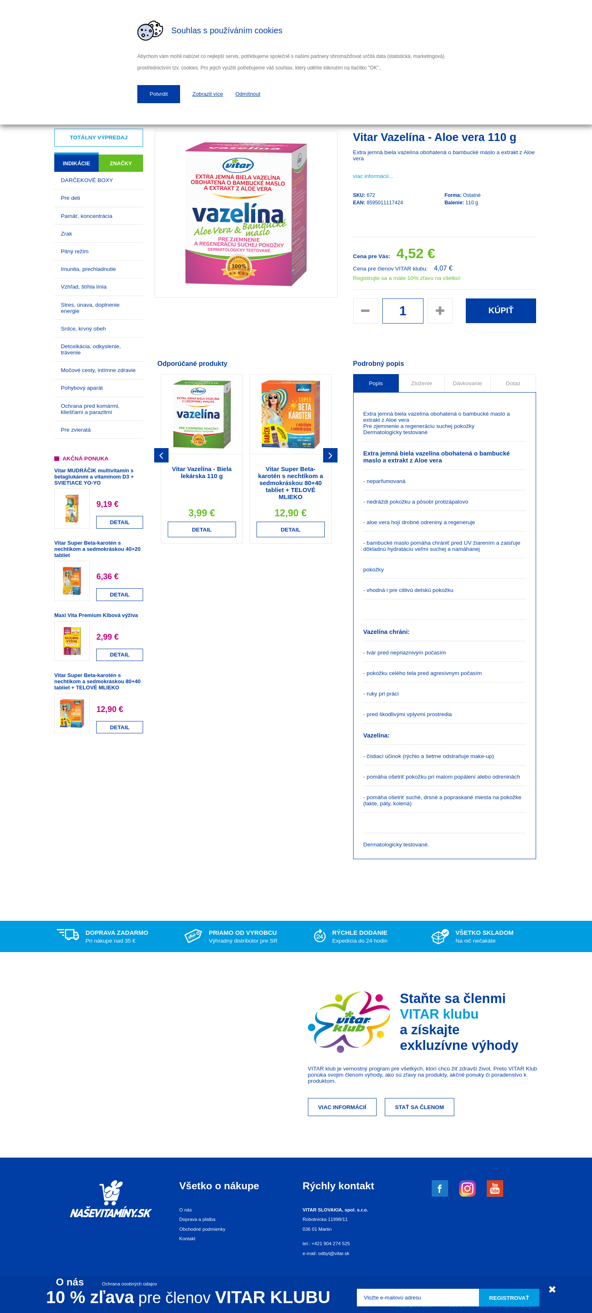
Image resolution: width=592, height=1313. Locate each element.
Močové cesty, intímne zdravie (98, 370)
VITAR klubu (439, 1014)
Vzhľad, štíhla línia (83, 287)
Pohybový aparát (82, 388)
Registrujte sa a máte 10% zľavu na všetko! (407, 278)
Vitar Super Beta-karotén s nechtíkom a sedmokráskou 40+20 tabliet (97, 549)
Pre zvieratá (76, 430)
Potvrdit (159, 94)
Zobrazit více (207, 94)
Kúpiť (500, 310)
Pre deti (70, 198)
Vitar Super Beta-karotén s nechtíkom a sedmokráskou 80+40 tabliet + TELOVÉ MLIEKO (97, 681)
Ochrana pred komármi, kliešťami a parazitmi (90, 409)
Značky (121, 163)
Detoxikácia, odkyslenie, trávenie (91, 349)
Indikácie (76, 163)
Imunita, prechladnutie (88, 269)
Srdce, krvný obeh (83, 329)
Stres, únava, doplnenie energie (90, 308)
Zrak (66, 234)
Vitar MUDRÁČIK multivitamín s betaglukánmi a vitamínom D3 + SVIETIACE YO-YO (94, 476)
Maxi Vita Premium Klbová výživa (96, 615)
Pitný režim (74, 251)
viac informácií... (373, 176)
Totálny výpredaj (99, 137)
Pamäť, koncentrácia (86, 216)
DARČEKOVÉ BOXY (87, 180)
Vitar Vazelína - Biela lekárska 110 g (201, 472)
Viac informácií (342, 1107)
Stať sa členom (419, 1107)
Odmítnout (248, 94)
